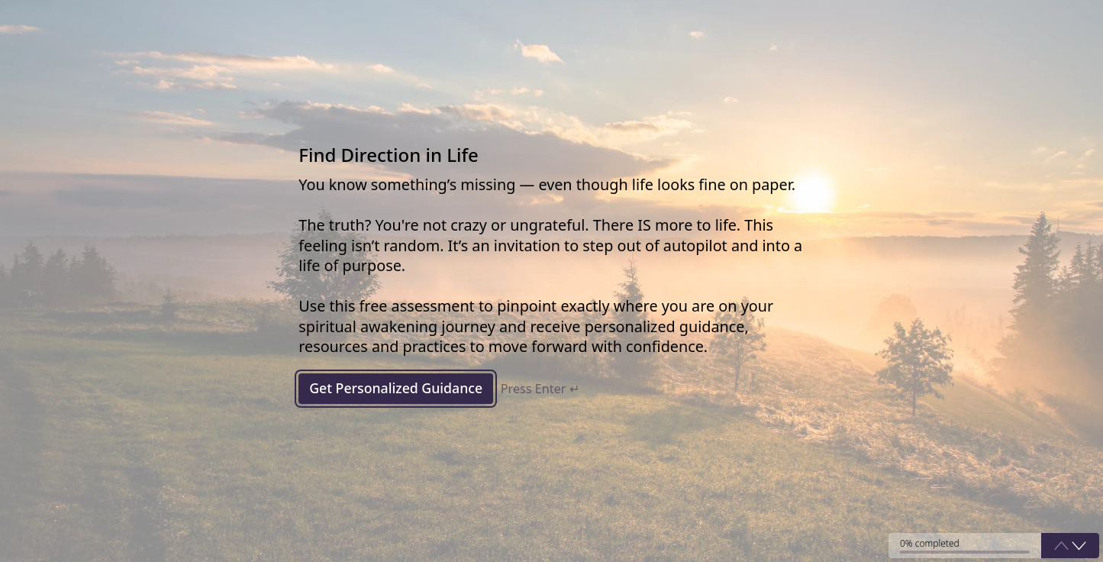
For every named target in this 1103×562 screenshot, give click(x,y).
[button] (1079, 545)
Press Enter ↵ (543, 389)
